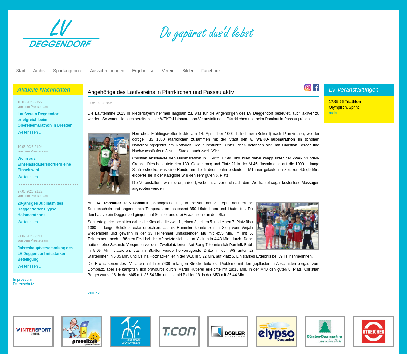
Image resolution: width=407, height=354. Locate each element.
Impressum (22, 279)
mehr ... (335, 113)
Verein (168, 70)
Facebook (211, 70)
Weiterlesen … (30, 132)
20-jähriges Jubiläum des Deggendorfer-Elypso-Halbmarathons (40, 209)
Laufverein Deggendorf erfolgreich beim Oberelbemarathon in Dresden (45, 120)
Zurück (94, 293)
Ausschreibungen (107, 70)
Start (21, 70)
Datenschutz (23, 284)
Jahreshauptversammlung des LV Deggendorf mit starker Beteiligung (45, 254)
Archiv (39, 70)
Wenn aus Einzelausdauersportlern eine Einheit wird (44, 164)
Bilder (188, 70)
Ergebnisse (143, 70)
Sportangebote (67, 70)
